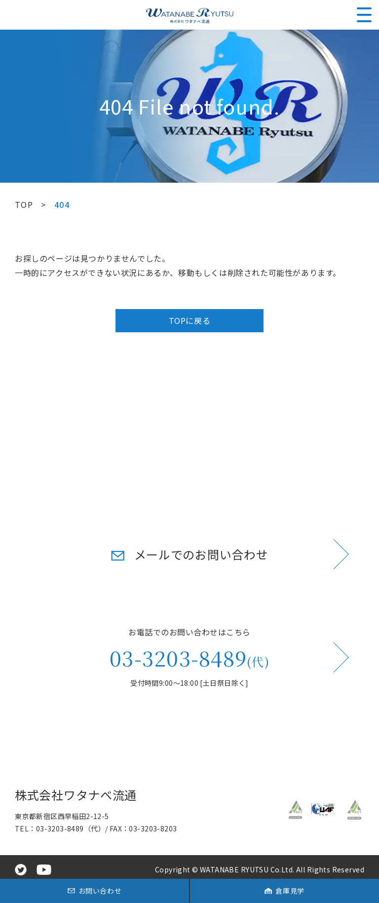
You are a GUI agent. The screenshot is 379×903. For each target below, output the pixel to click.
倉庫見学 (289, 891)
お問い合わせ (100, 891)
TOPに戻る (190, 320)
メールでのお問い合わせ (201, 554)
